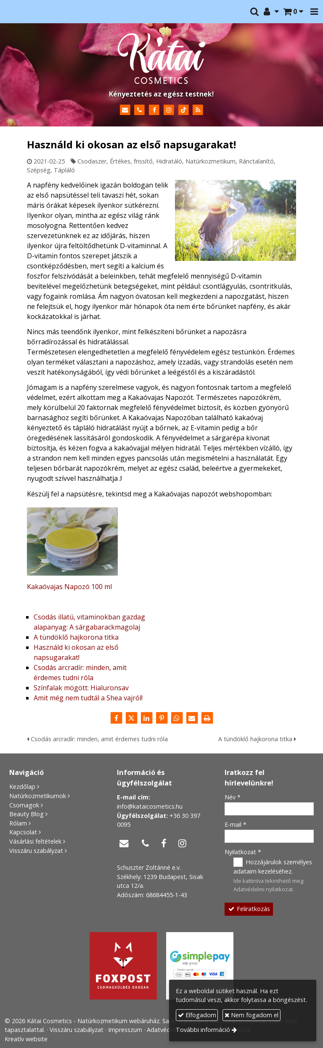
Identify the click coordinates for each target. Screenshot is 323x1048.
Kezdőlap (22, 787)
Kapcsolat (23, 832)
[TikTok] (183, 110)
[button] (314, 11)
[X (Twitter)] (131, 718)
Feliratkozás (248, 909)
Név (233, 797)
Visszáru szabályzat (36, 851)
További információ (203, 1030)
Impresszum (125, 1030)
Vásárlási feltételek (35, 841)
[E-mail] (125, 110)
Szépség (38, 170)
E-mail (235, 824)
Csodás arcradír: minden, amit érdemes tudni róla (97, 739)
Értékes (120, 161)
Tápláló (64, 170)
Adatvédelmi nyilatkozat (263, 889)
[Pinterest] (161, 718)
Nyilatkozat (243, 852)
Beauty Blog (26, 814)
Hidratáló (169, 161)
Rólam (18, 823)
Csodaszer (91, 161)
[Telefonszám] (139, 110)
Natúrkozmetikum (210, 161)
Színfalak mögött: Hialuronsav (81, 687)
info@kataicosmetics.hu (150, 806)
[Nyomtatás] (207, 718)
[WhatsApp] (176, 718)
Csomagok (24, 805)
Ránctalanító (256, 161)
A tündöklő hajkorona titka (76, 637)
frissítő (143, 161)
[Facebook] (154, 110)
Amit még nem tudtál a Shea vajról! (88, 697)
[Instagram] (169, 110)
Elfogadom (197, 1015)
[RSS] (198, 110)
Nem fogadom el (251, 1015)
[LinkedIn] (146, 718)
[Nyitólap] (161, 58)
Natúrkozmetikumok (37, 796)
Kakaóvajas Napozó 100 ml (69, 586)
